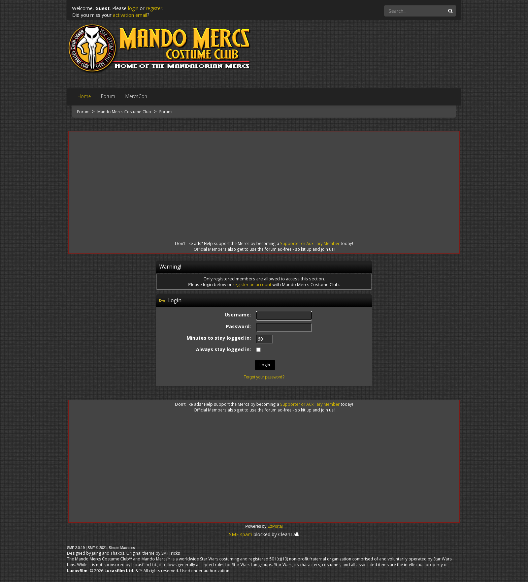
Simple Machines (122, 548)
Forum (84, 112)
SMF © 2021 (97, 548)
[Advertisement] (264, 180)
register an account (252, 284)
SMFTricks (170, 553)
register (154, 8)
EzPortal (275, 526)
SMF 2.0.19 (76, 548)
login (133, 8)
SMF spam (240, 534)
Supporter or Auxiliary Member (310, 243)
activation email (130, 15)
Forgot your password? (264, 377)
